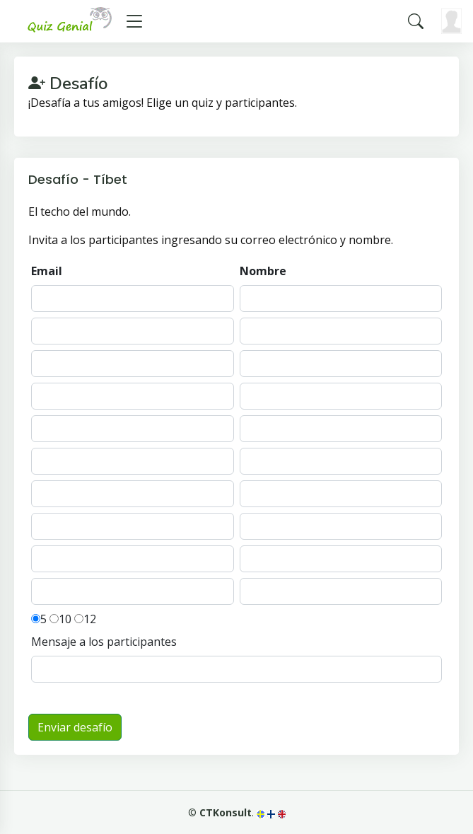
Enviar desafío (74, 727)
